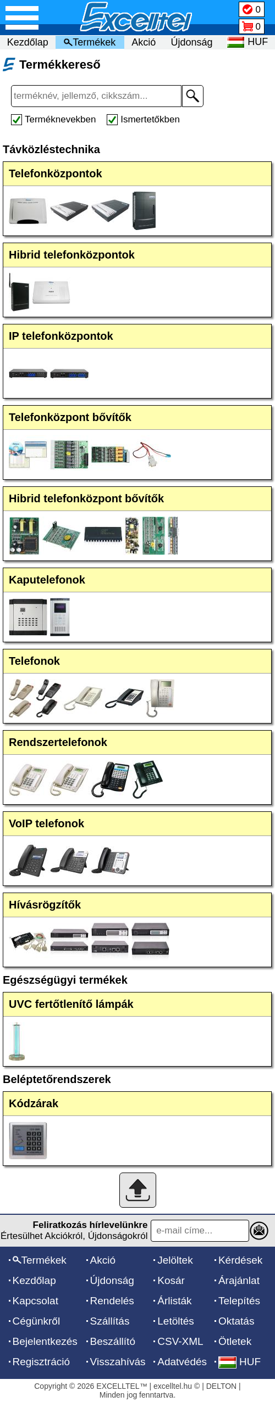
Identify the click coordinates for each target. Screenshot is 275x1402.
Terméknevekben (60, 119)
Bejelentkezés (45, 1341)
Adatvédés (182, 1361)
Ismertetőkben (150, 119)
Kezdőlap (27, 42)
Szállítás (110, 1321)
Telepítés (239, 1300)
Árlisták (174, 1300)
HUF (239, 1361)
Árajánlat (239, 1280)
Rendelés (112, 1300)
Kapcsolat (35, 1300)
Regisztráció (41, 1361)
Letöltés (175, 1321)
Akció (143, 42)
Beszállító (112, 1341)
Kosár (171, 1280)
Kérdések (240, 1260)
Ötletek (234, 1341)
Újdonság (192, 42)
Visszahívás (118, 1361)
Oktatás (236, 1321)
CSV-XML (180, 1341)
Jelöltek (175, 1260)
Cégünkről (37, 1321)
